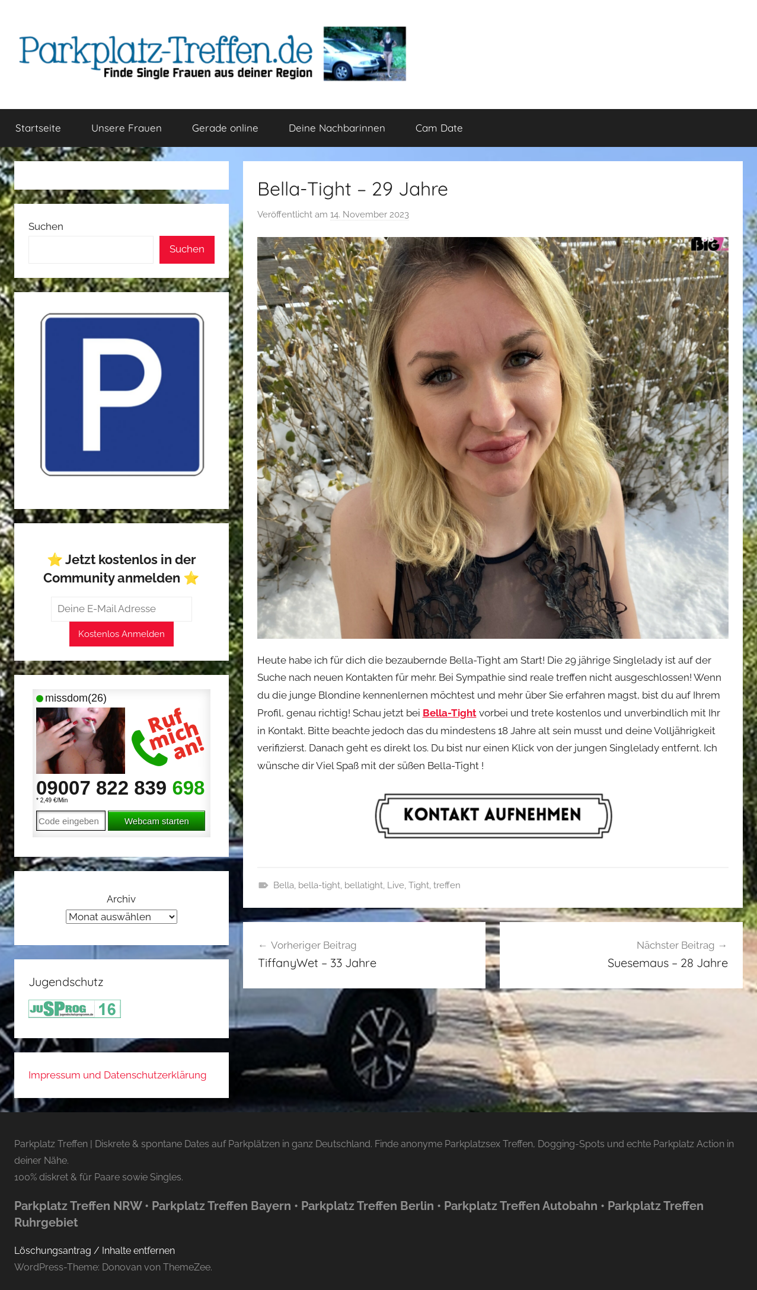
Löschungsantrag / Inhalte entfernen (94, 1250)
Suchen (45, 226)
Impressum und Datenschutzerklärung (117, 1075)
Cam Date (439, 127)
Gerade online (225, 127)
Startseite (38, 127)
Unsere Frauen (126, 127)
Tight (418, 885)
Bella (283, 885)
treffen (447, 885)
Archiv (121, 899)
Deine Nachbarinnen (337, 127)
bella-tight (319, 885)
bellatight (363, 885)
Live (395, 885)
